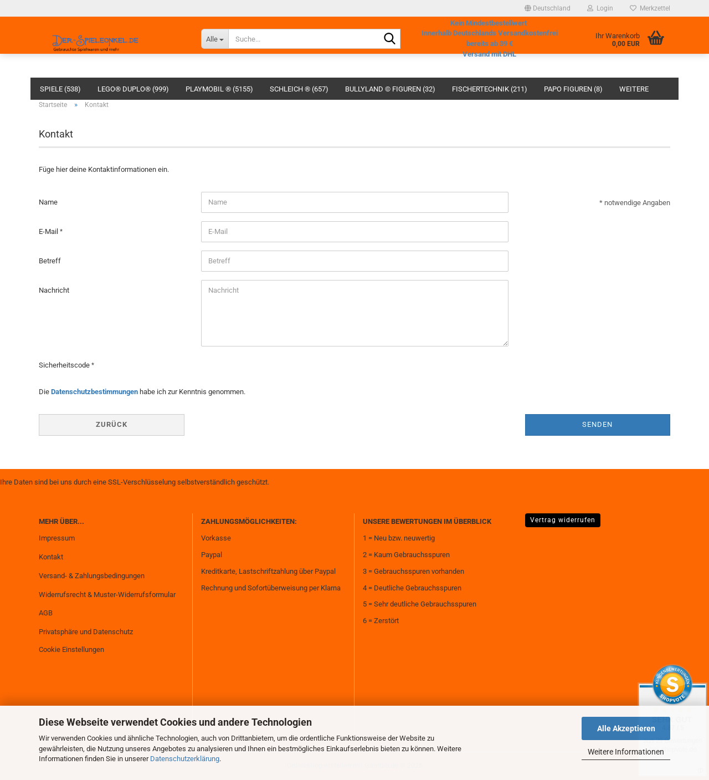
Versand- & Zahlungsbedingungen (92, 576)
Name (48, 202)
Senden (597, 424)
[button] (547, 8)
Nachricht (54, 290)
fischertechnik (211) (489, 89)
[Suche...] (214, 39)
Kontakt (51, 557)
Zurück (111, 424)
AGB (46, 613)
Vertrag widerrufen (562, 520)
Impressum (57, 538)
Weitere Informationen (626, 751)
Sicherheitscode (65, 365)
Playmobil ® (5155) (219, 89)
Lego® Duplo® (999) (133, 89)
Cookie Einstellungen (71, 649)
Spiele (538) (60, 89)
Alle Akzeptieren (626, 728)
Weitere (634, 89)
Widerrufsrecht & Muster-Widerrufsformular (107, 594)
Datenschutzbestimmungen (94, 392)
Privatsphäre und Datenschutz (86, 632)
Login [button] (600, 8)
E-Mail (49, 231)
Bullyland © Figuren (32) (390, 89)
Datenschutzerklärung (184, 758)
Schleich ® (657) (299, 89)
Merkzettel (650, 8)
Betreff (50, 261)
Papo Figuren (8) (573, 89)
